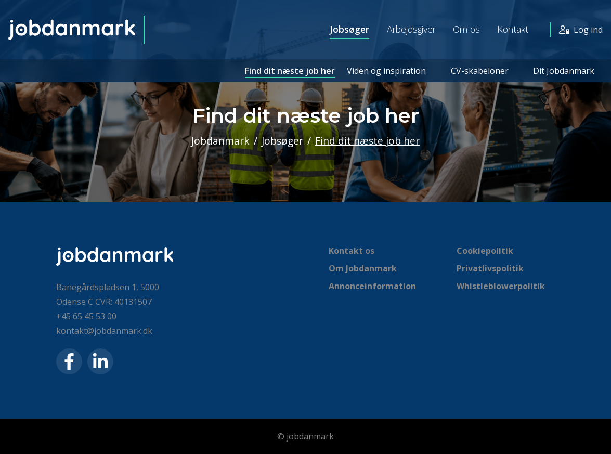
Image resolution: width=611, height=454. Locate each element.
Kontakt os (351, 250)
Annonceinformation (372, 286)
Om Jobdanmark (363, 268)
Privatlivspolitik (490, 268)
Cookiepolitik (485, 250)
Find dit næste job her (289, 70)
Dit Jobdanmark (563, 70)
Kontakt (512, 29)
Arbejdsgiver (410, 29)
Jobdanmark (220, 141)
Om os (466, 29)
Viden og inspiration (385, 70)
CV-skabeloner (479, 70)
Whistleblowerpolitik (501, 286)
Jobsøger (349, 29)
